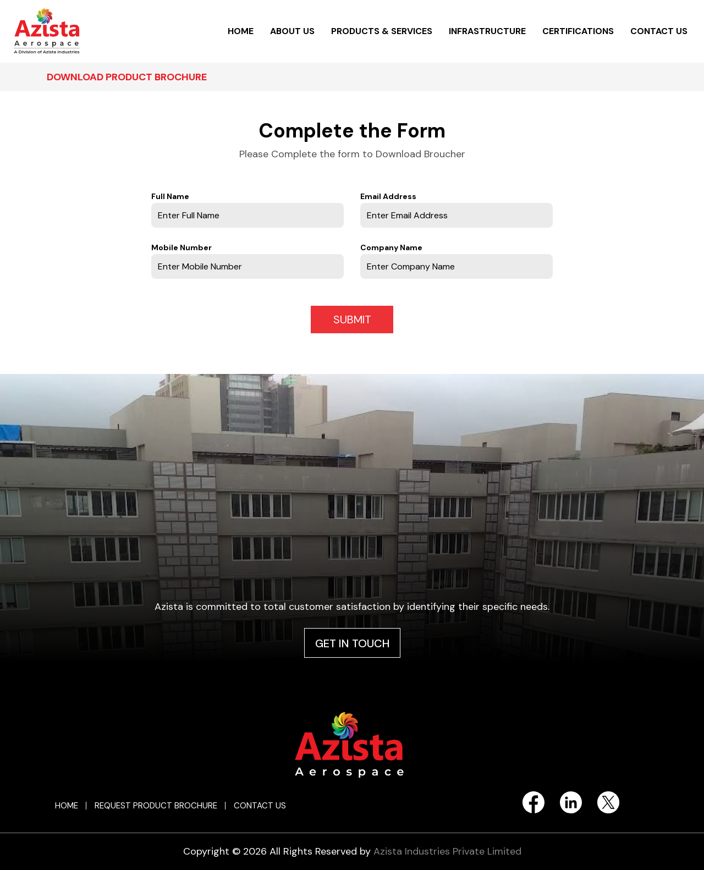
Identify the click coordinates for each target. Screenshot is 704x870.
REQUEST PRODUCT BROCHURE (156, 805)
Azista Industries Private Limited (447, 851)
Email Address (388, 196)
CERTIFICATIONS (578, 31)
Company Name (391, 247)
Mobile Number (181, 247)
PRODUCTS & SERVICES (381, 31)
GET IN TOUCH (352, 643)
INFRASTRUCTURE (487, 31)
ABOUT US (292, 31)
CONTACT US (659, 31)
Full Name (170, 196)
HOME (241, 31)
